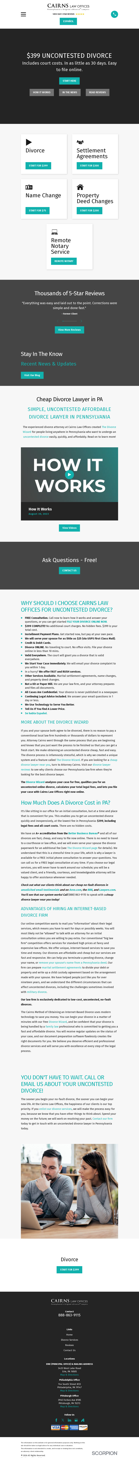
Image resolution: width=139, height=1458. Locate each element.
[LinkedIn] (69, 1420)
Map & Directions (69, 1374)
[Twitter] (62, 1420)
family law (51, 1026)
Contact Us (69, 1350)
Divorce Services (69, 1339)
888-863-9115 (69, 1315)
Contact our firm (103, 1118)
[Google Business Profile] (76, 1420)
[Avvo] (82, 1420)
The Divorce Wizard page (82, 848)
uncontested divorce (36, 436)
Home (69, 1334)
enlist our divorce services (55, 1109)
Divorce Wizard (58, 1021)
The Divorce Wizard (68, 760)
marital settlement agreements (62, 967)
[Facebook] (56, 1420)
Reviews (69, 1345)
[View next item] (82, 321)
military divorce (37, 992)
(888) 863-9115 (77, 894)
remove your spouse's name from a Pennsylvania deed (73, 962)
